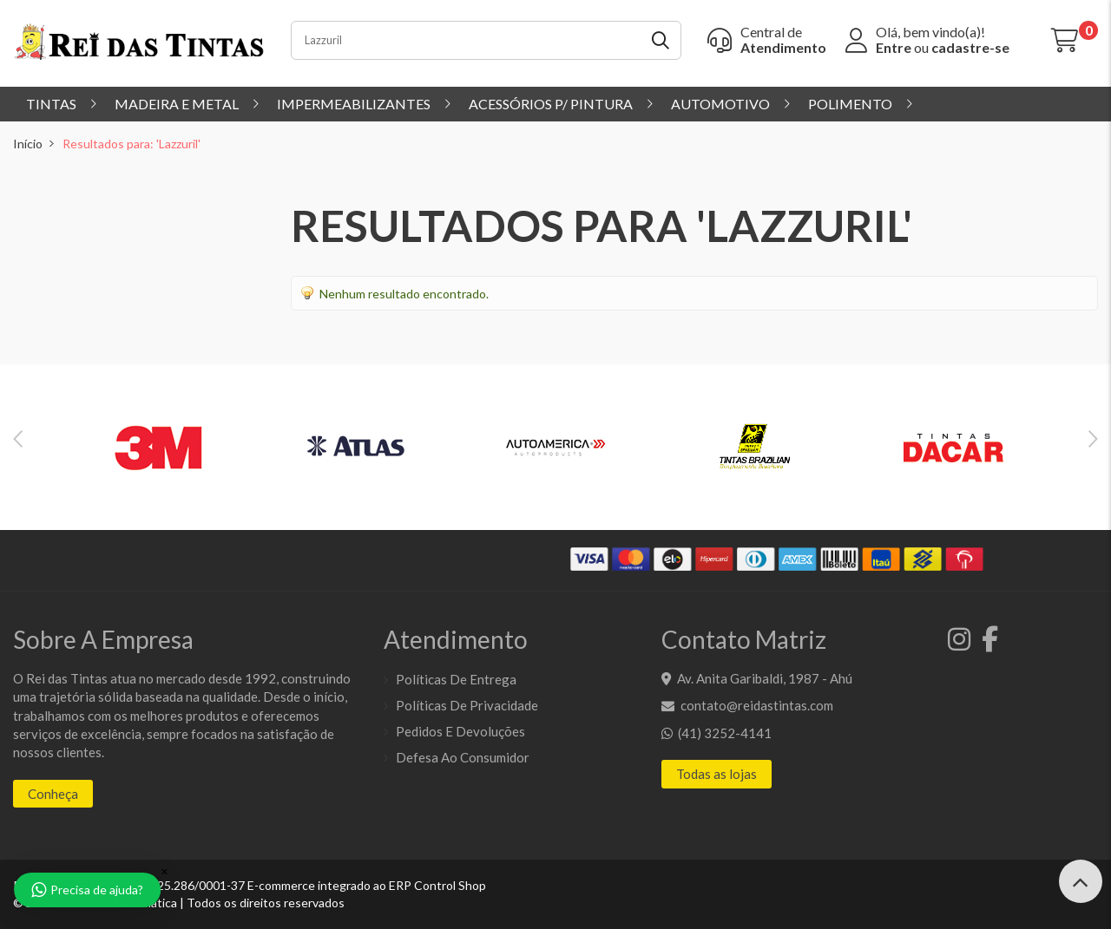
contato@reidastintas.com (756, 705)
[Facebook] (985, 643)
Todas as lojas (716, 774)
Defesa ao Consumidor (462, 757)
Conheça (53, 793)
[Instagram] (956, 643)
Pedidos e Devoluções (460, 731)
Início (28, 143)
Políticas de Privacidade (467, 705)
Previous (18, 439)
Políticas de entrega (456, 679)
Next (1093, 439)
